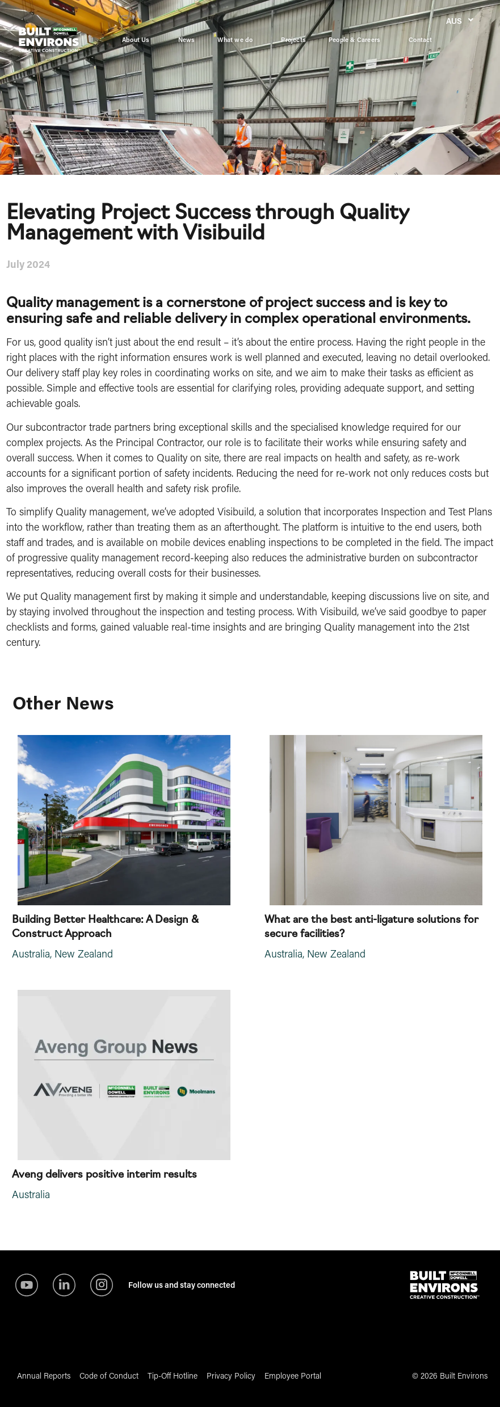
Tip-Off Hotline (173, 1375)
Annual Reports (43, 1375)
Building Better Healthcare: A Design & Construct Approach (105, 925)
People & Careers (357, 39)
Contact (420, 39)
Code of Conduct (108, 1375)
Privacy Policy (231, 1375)
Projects (293, 39)
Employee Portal (292, 1375)
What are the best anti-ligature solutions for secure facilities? (371, 925)
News (186, 39)
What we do (237, 39)
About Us (139, 39)
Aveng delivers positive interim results (104, 1173)
